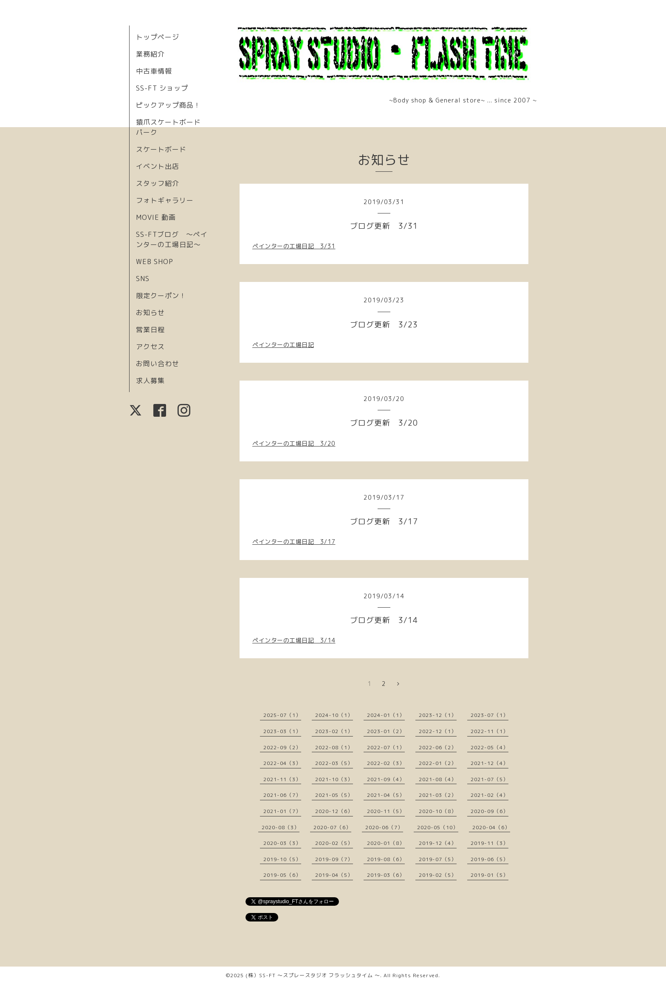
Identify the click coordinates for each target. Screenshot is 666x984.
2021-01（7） (282, 811)
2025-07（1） (282, 715)
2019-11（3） (489, 843)
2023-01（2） (386, 731)
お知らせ (150, 312)
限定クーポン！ (161, 295)
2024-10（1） (334, 715)
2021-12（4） (489, 763)
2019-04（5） (334, 875)
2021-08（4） (438, 779)
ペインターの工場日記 (283, 345)
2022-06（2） (438, 747)
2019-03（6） (386, 875)
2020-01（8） (386, 843)
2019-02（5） (438, 875)
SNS (143, 278)
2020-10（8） (438, 811)
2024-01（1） (386, 715)
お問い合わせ (157, 363)
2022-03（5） (334, 763)
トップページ (157, 37)
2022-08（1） (334, 747)
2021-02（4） (489, 795)
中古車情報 (154, 71)
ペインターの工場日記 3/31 (294, 246)
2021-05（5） (334, 795)
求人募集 (150, 380)
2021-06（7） (282, 795)
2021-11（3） (282, 779)
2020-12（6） (334, 811)
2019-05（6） (282, 875)
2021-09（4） (386, 779)
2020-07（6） (332, 827)
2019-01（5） (489, 875)
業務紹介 (150, 54)
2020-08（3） (280, 827)
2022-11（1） (489, 731)
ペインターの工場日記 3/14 (294, 640)
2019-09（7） (334, 859)
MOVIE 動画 (156, 217)
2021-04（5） (386, 795)
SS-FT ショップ (162, 88)
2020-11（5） (386, 811)
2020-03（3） (282, 843)
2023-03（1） (282, 731)
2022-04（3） (282, 763)
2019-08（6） (386, 859)
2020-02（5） (334, 843)
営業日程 (150, 329)
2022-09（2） (282, 747)
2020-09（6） (489, 811)
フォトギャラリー (165, 200)
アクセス (150, 346)
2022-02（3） (386, 763)
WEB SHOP (154, 261)
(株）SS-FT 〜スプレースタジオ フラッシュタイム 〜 (313, 975)
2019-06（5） (489, 859)
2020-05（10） (437, 827)
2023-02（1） (334, 731)
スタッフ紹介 (157, 183)
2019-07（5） (438, 859)
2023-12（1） (438, 715)
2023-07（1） (489, 715)
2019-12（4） (438, 843)
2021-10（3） (334, 779)
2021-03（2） (438, 795)
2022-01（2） (438, 763)
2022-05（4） (489, 747)
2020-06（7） (384, 827)
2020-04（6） (491, 827)
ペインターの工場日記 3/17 (294, 542)
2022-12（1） (438, 731)
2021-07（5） (489, 779)
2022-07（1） (386, 747)
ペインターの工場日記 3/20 (294, 443)
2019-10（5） (282, 859)
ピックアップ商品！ (168, 105)
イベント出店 (157, 166)
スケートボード (161, 149)
